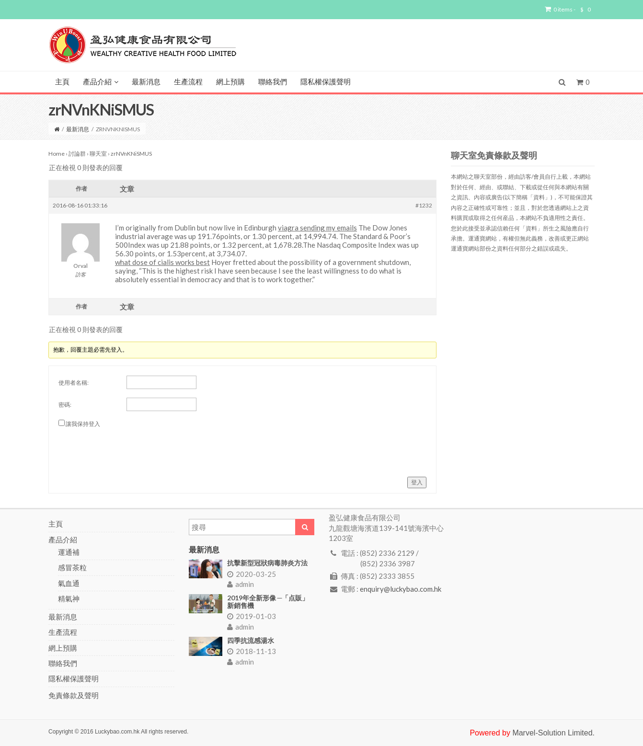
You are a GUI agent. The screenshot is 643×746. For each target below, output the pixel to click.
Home (56, 153)
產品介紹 (100, 82)
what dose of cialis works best (162, 262)
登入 (417, 482)
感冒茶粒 (72, 567)
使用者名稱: (73, 382)
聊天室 (98, 153)
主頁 (62, 82)
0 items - (568, 9)
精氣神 (69, 598)
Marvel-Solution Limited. (553, 733)
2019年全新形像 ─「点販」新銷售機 (268, 601)
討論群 (77, 153)
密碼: (64, 404)
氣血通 (69, 583)
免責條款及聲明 (73, 695)
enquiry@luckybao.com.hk (400, 589)
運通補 (69, 552)
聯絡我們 (272, 82)
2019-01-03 (251, 616)
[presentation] (131, 448)
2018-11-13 (251, 651)
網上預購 (230, 82)
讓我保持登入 (83, 423)
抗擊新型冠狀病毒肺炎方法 (267, 563)
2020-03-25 (251, 574)
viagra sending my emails (317, 227)
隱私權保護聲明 (325, 82)
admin (240, 584)
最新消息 (146, 82)
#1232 (423, 205)
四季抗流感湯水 (250, 640)
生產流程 (188, 82)
